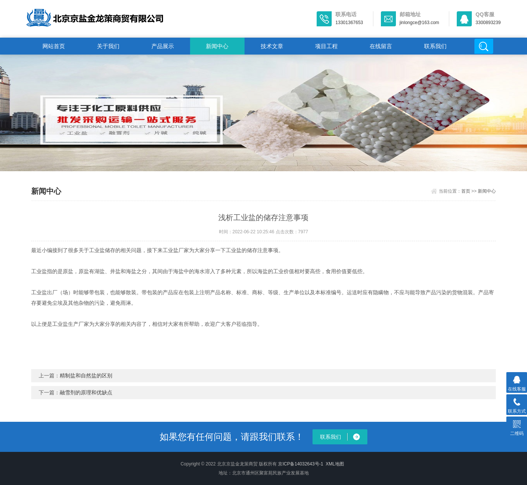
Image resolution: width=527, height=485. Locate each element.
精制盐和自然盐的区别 (86, 375)
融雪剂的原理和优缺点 (86, 392)
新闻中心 (217, 46)
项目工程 (326, 46)
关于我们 (108, 46)
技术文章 (272, 46)
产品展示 (162, 46)
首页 (465, 191)
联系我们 (435, 46)
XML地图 (335, 464)
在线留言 (381, 46)
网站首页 (53, 46)
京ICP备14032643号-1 (300, 464)
